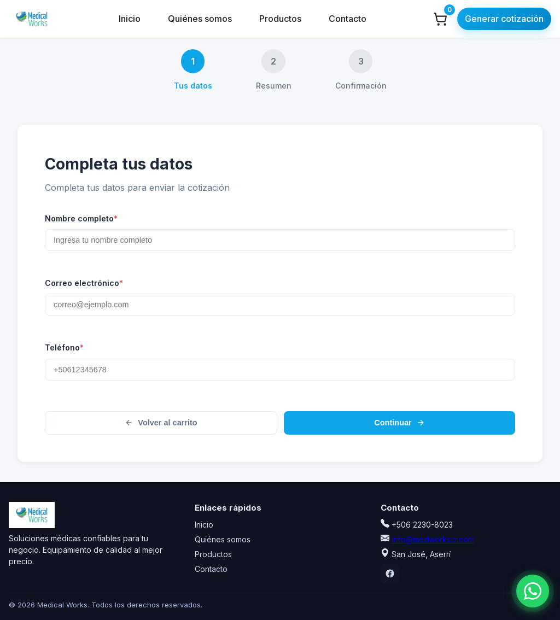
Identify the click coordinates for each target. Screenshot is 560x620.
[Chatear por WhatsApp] (516, 589)
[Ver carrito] (440, 19)
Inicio (130, 18)
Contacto (347, 18)
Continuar (399, 431)
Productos (280, 18)
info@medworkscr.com (433, 539)
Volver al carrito (161, 431)
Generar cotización (504, 18)
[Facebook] (390, 573)
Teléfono (64, 354)
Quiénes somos (200, 18)
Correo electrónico (84, 287)
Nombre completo (81, 221)
